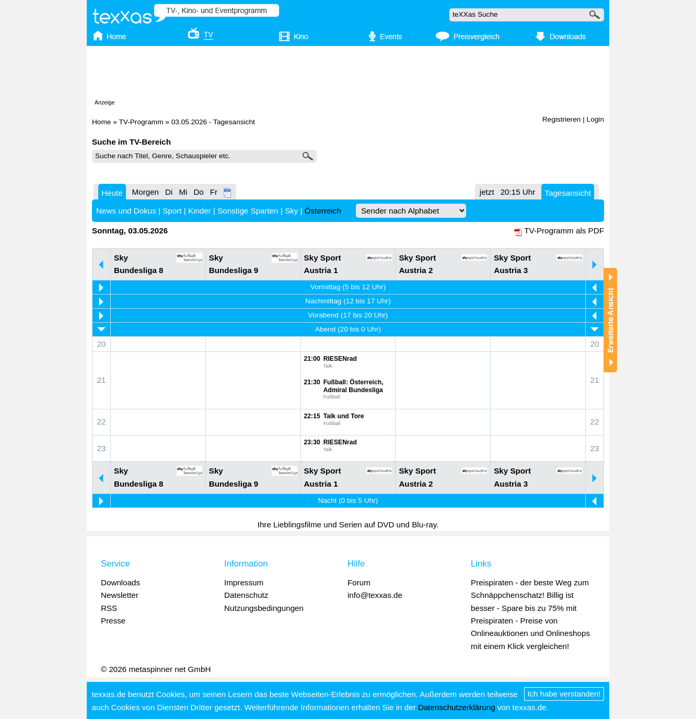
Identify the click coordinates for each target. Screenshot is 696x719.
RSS (109, 608)
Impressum (243, 582)
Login (595, 119)
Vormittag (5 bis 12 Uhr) (348, 287)
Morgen (145, 191)
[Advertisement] (348, 74)
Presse (113, 620)
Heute (112, 192)
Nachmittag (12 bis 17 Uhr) (347, 301)
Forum (358, 582)
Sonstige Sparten (248, 210)
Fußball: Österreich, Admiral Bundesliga (353, 386)
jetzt (487, 191)
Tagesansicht (567, 192)
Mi (183, 191)
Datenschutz (246, 595)
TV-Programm (141, 122)
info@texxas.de (374, 595)
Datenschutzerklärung (456, 707)
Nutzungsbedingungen (264, 608)
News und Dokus (126, 210)
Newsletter (119, 595)
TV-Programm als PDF (564, 230)
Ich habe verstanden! (564, 693)
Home (101, 122)
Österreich (323, 210)
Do (198, 191)
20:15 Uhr (518, 191)
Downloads (120, 582)
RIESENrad (340, 358)
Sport (172, 210)
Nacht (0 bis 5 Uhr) (348, 500)
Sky (291, 210)
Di (168, 191)
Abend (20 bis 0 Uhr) (348, 329)
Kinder (199, 210)
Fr (213, 191)
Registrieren (561, 119)
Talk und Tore (343, 416)
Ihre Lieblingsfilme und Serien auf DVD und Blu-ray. (348, 524)
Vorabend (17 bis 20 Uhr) (348, 315)
